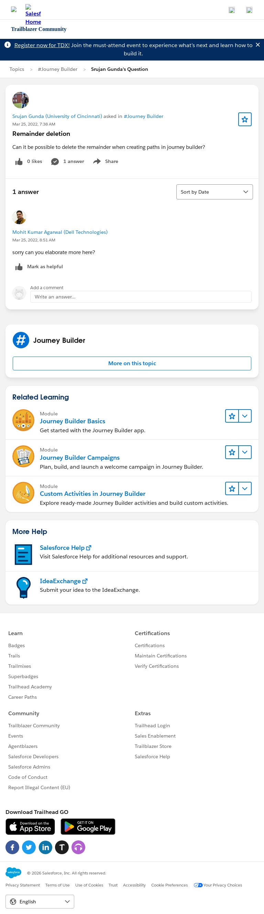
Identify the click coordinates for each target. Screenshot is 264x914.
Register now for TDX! (42, 45)
